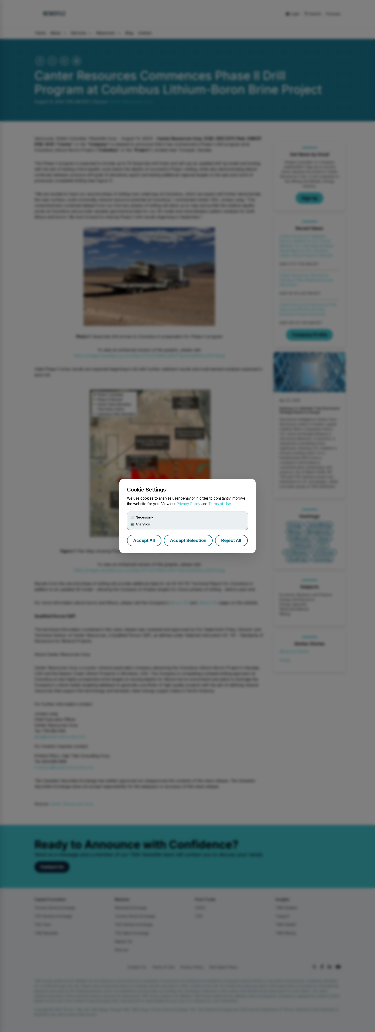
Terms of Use (219, 504)
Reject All (231, 540)
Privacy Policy (188, 504)
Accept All (144, 540)
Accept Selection (188, 540)
